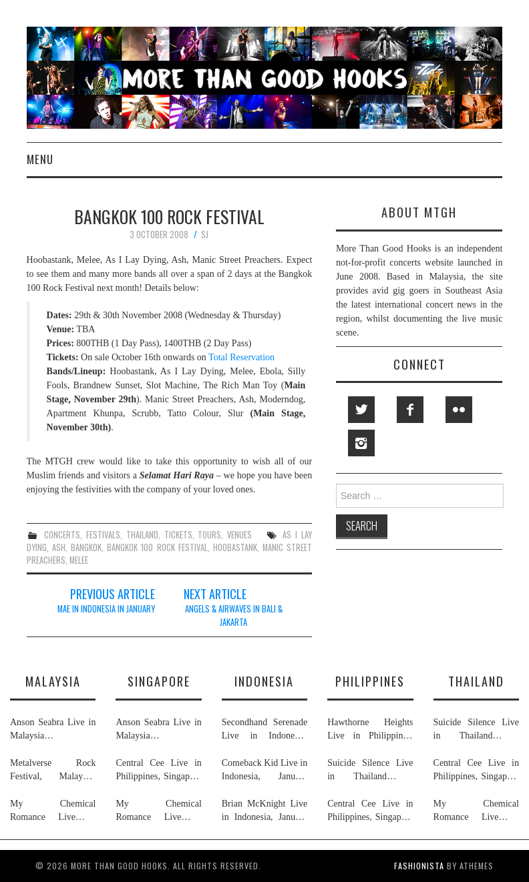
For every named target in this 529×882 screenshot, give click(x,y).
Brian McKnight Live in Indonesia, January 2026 (264, 811)
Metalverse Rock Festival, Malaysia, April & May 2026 (53, 770)
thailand (142, 534)
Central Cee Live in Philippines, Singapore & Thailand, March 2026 (158, 770)
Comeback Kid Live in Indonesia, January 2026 (264, 770)
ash (58, 547)
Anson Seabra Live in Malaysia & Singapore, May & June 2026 (53, 730)
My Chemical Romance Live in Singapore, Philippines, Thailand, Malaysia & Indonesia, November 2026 (53, 811)
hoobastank (235, 547)
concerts (62, 534)
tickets (178, 534)
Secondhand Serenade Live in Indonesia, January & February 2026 (264, 730)
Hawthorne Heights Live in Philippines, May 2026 (370, 730)
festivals (103, 534)
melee (78, 560)
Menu (40, 159)
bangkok (86, 547)
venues (239, 534)
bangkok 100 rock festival (157, 547)
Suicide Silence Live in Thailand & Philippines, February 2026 (370, 770)
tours (209, 534)
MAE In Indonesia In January (106, 608)
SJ (204, 234)
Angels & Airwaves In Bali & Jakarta (234, 615)
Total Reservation (241, 357)
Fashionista (419, 865)
